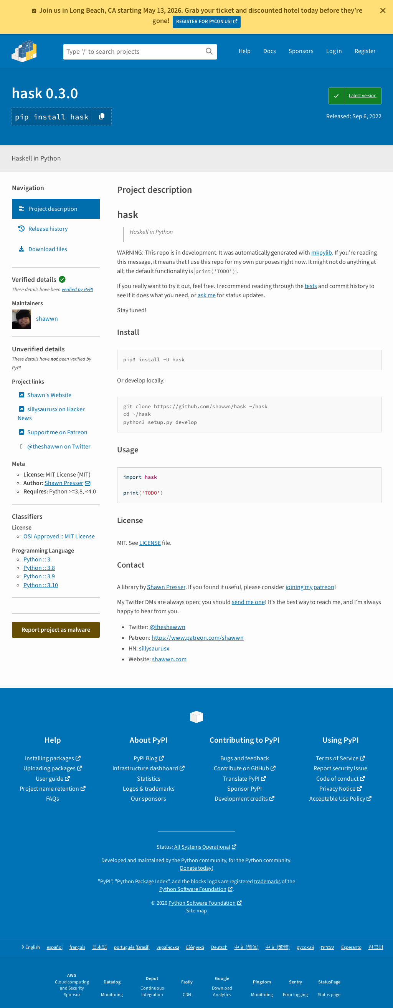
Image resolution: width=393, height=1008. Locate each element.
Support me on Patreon (53, 432)
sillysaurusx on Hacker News (51, 413)
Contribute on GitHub (241, 768)
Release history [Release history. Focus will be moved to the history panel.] (43, 229)
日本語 (99, 947)
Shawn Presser (64, 483)
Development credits (241, 798)
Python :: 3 (36, 559)
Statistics (148, 779)
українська (168, 947)
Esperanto (351, 947)
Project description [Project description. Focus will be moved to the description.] (48, 209)
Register (365, 51)
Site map (196, 911)
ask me (207, 295)
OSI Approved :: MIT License (59, 536)
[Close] (383, 10)
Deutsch (219, 947)
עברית (327, 947)
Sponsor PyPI (244, 789)
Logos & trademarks (149, 789)
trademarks (267, 881)
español (55, 947)
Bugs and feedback (244, 758)
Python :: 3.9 (39, 576)
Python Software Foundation (192, 889)
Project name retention (49, 789)
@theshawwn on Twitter (54, 446)
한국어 (375, 947)
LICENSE (150, 543)
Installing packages (49, 758)
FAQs (52, 798)
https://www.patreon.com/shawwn (198, 638)
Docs (269, 51)
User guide (49, 779)
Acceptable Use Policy (337, 798)
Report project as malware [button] (55, 630)
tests (311, 286)
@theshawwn (167, 627)
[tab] (56, 209)
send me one (248, 602)
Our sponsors (148, 798)
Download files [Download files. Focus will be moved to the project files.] (42, 249)
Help (245, 51)
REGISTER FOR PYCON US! (204, 21)
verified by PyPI (77, 289)
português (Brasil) (132, 947)
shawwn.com (169, 659)
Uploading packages (49, 768)
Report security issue (340, 768)
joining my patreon (310, 587)
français (77, 947)
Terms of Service (337, 758)
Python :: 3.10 (40, 585)
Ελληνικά (195, 947)
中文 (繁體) (278, 947)
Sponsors (301, 51)
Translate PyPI (241, 779)
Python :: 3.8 (39, 568)
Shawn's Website (44, 395)
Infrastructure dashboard (145, 768)
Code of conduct (337, 779)
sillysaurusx (154, 648)
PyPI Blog (145, 758)
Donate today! (196, 868)
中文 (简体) (246, 947)
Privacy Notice (337, 789)
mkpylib (321, 252)
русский (305, 947)
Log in (334, 51)
